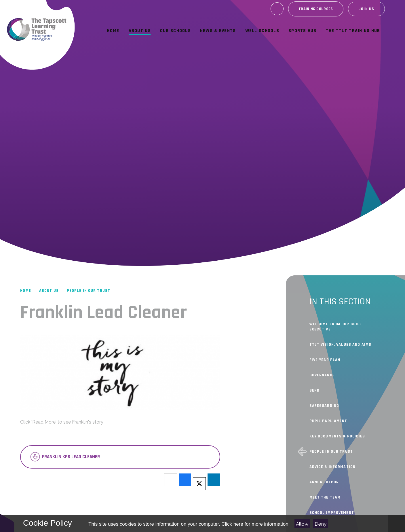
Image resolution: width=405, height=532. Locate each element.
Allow (302, 524)
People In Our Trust (88, 290)
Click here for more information (254, 524)
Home (25, 290)
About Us (49, 290)
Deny (320, 524)
